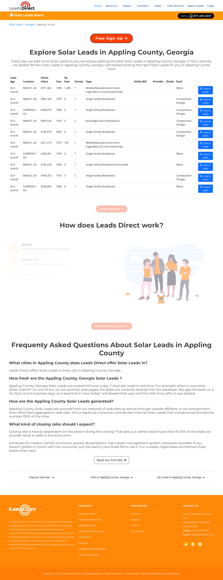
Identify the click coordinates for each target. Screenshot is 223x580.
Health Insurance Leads (91, 531)
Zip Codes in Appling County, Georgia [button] (181, 478)
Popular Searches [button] (41, 478)
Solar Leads (16, 24)
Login (210, 5)
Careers (135, 525)
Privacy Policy (133, 573)
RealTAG (83, 542)
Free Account (175, 5)
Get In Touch (137, 531)
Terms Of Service (114, 573)
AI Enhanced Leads (89, 554)
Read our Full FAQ (111, 461)
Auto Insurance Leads (90, 519)
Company (136, 513)
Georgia (30, 24)
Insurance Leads (87, 513)
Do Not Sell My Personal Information (161, 573)
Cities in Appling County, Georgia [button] (111, 478)
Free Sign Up (111, 39)
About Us (136, 519)
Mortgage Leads (87, 525)
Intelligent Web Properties (92, 548)
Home (98, 5)
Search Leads (196, 5)
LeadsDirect (85, 537)
